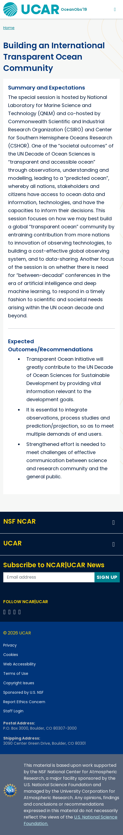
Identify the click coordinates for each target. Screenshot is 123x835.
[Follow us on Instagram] (15, 611)
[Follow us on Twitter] (10, 611)
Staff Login (13, 711)
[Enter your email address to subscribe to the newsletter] (49, 577)
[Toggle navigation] (115, 9)
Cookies (10, 654)
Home (9, 27)
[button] (113, 522)
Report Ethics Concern (24, 702)
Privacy (10, 645)
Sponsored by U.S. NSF (23, 692)
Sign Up (107, 577)
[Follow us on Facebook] (5, 611)
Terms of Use (15, 673)
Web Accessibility (19, 664)
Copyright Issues (18, 683)
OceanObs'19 (74, 9)
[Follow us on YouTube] (20, 611)
